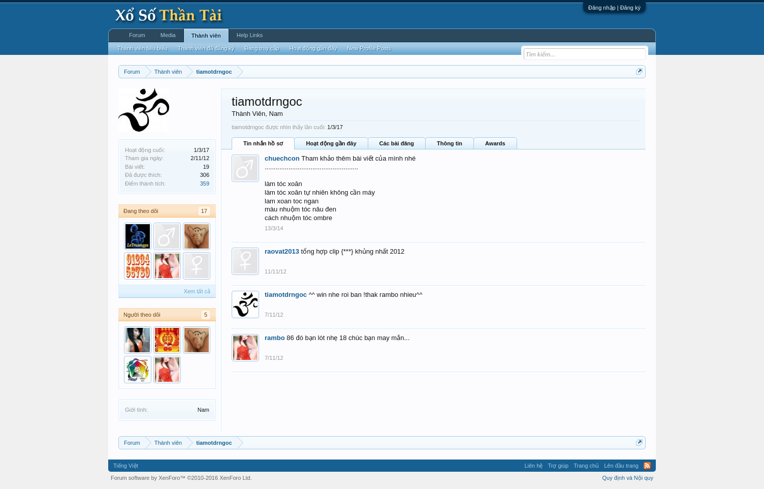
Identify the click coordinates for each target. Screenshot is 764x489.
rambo (275, 338)
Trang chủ (586, 466)
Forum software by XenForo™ (181, 478)
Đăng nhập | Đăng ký (614, 8)
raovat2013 (282, 251)
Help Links (250, 35)
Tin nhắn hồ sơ (263, 143)
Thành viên (206, 36)
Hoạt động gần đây (331, 143)
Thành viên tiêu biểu (142, 48)
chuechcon (282, 158)
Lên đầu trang (621, 466)
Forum (137, 35)
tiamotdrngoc (286, 294)
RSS (647, 465)
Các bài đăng (396, 143)
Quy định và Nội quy (628, 478)
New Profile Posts (369, 48)
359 (204, 183)
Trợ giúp (558, 466)
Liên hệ (533, 466)
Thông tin (449, 143)
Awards (495, 143)
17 (204, 211)
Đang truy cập (261, 48)
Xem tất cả (197, 291)
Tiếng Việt (125, 466)
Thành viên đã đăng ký (206, 48)
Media (168, 35)
